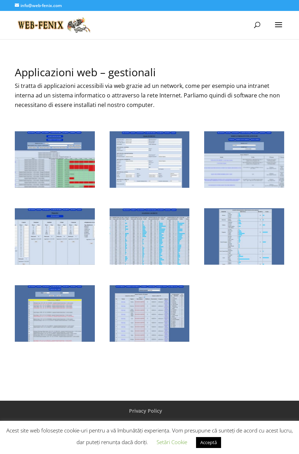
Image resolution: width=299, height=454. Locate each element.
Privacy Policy (145, 410)
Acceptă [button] (208, 442)
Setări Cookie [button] (172, 442)
